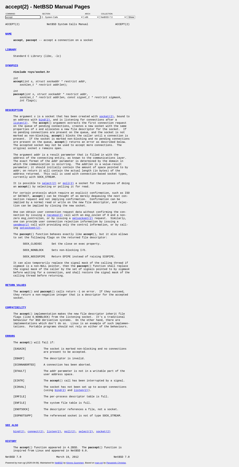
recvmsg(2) (55, 215)
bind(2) (44, 120)
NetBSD (59, 463)
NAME (8, 34)
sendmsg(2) (21, 225)
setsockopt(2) (30, 228)
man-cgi (99, 463)
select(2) (49, 183)
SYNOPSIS (11, 65)
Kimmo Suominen (75, 463)
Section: (47, 14)
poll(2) (68, 183)
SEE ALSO (11, 425)
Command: (11, 14)
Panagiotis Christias (116, 463)
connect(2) (35, 432)
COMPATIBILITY (15, 307)
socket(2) (106, 116)
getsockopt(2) (82, 218)
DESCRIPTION (14, 110)
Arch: (89, 14)
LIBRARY (10, 50)
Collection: (107, 14)
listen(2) (20, 123)
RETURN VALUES (15, 285)
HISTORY (10, 441)
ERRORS (10, 336)
